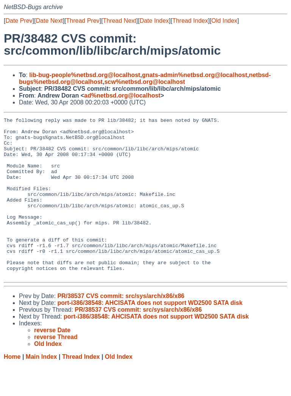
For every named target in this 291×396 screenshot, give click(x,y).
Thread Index (190, 20)
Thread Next (119, 20)
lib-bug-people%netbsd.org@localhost (84, 75)
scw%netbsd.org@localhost (144, 82)
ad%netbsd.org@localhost (122, 95)
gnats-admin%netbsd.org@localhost (194, 75)
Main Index (41, 388)
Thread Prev (83, 20)
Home (12, 388)
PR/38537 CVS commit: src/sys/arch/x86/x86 (120, 328)
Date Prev (18, 20)
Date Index (154, 20)
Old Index (224, 20)
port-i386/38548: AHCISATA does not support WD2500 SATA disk (149, 334)
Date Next (49, 20)
